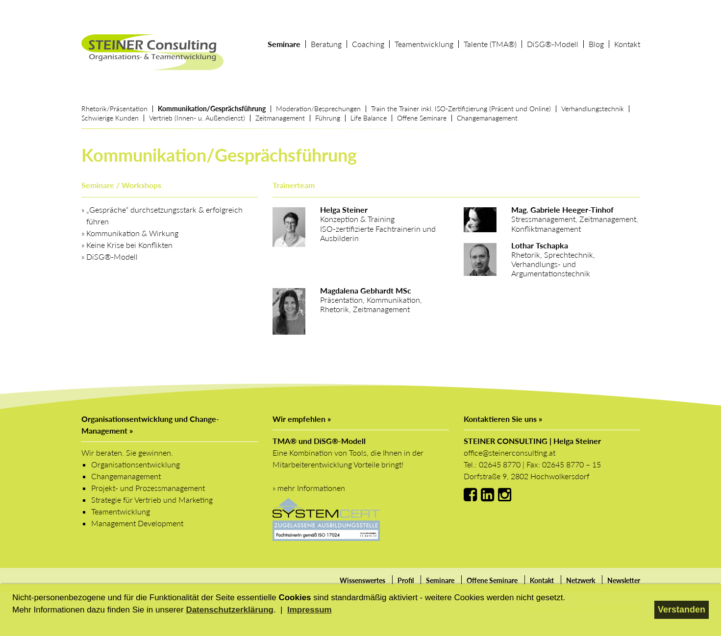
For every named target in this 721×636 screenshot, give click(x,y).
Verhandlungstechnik (592, 108)
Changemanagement (487, 118)
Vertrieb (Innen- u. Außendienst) (197, 118)
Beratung (326, 44)
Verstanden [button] (681, 609)
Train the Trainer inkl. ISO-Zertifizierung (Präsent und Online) (461, 108)
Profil (406, 580)
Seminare (284, 44)
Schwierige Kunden (110, 118)
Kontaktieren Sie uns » (503, 418)
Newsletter (623, 580)
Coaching (368, 44)
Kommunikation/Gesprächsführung (212, 108)
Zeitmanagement (280, 118)
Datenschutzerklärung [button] (229, 609)
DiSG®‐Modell (552, 44)
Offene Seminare (422, 118)
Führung (327, 118)
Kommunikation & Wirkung (132, 233)
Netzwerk (580, 580)
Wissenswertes (362, 580)
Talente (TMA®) (490, 44)
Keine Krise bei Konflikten (129, 244)
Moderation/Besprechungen (318, 108)
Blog (596, 44)
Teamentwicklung (424, 44)
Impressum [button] (309, 609)
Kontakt (627, 44)
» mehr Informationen (309, 487)
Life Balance (368, 118)
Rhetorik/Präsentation (114, 108)
